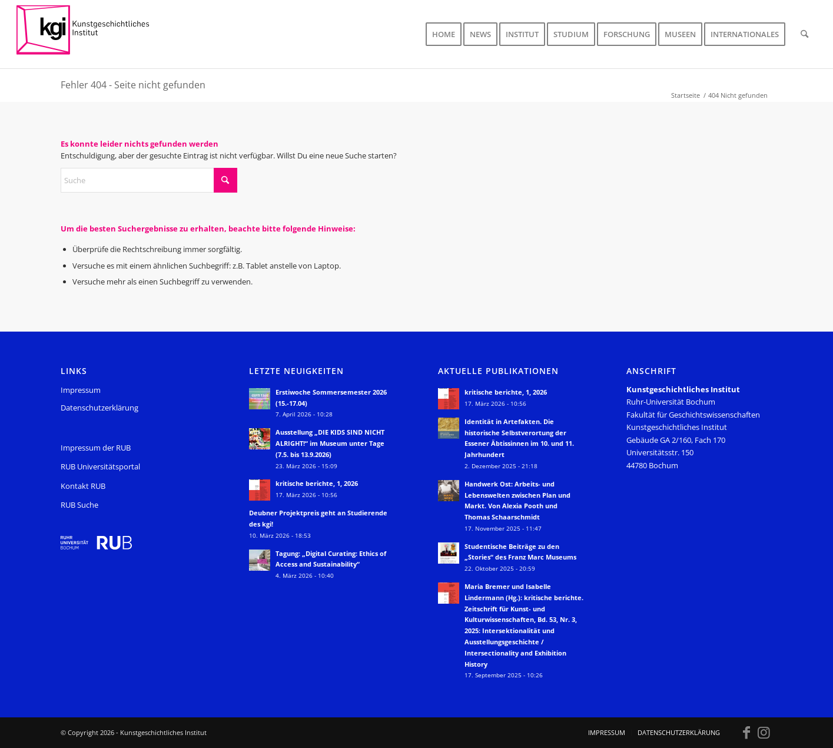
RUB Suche (79, 504)
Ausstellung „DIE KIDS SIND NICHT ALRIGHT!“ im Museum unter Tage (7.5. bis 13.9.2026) (330, 443)
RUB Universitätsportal (100, 466)
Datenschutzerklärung (99, 407)
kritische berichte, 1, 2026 (317, 483)
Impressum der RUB (96, 447)
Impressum (81, 390)
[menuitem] (443, 34)
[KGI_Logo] (90, 34)
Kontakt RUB (83, 486)
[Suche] (804, 34)
